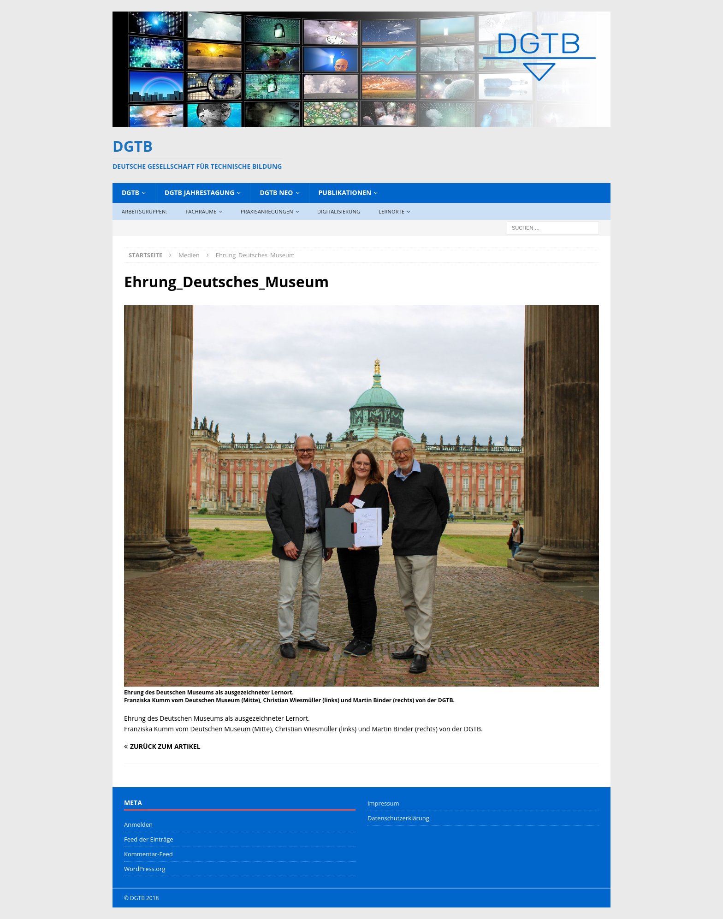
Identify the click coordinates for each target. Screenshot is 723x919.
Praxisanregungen (267, 211)
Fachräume (200, 211)
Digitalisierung (338, 211)
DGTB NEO (276, 192)
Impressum (383, 803)
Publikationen (345, 192)
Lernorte (391, 211)
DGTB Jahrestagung (199, 192)
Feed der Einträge (148, 839)
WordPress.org (145, 869)
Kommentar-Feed (148, 854)
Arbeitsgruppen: (144, 211)
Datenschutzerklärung (398, 818)
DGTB (130, 192)
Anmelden (138, 824)
